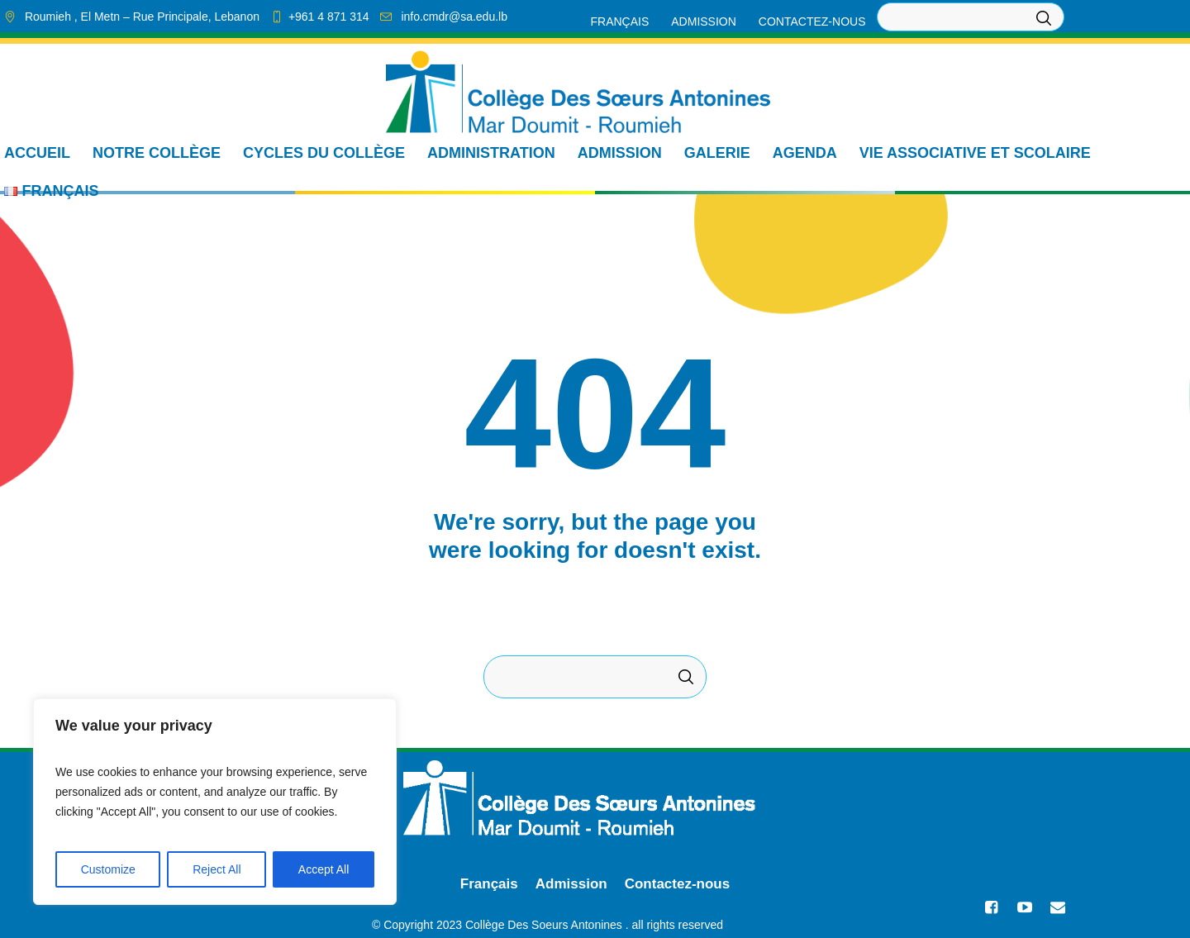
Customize (108, 869)
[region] (215, 801)
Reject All (216, 869)
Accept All (323, 869)
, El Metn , (142, 16)
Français (489, 884)
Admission (571, 884)
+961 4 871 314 (328, 16)
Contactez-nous (678, 884)
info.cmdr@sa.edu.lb (454, 16)
